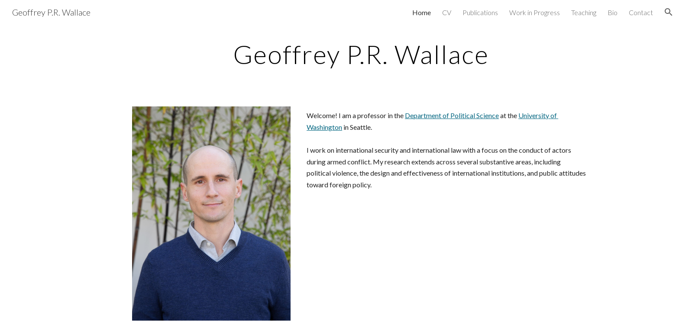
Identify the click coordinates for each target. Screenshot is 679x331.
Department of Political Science (452, 115)
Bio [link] (613, 12)
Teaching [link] (583, 12)
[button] (668, 12)
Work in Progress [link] (534, 12)
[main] (360, 54)
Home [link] (421, 12)
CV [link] (446, 12)
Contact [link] (641, 12)
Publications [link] (480, 12)
